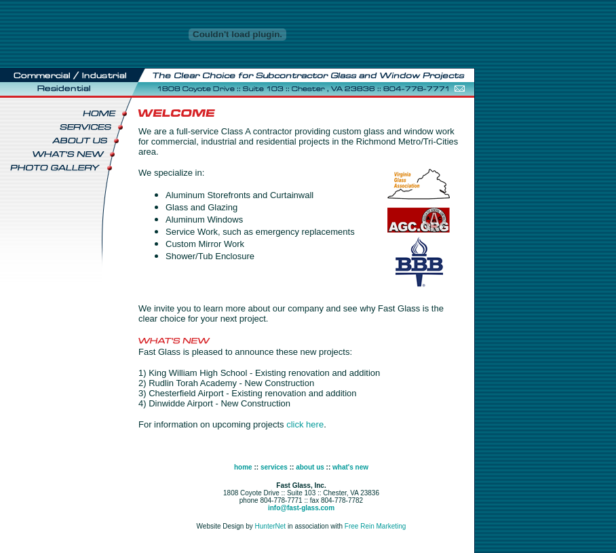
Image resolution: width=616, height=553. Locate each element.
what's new (350, 467)
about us (310, 467)
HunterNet (270, 526)
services (274, 467)
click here (305, 424)
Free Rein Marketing (375, 526)
